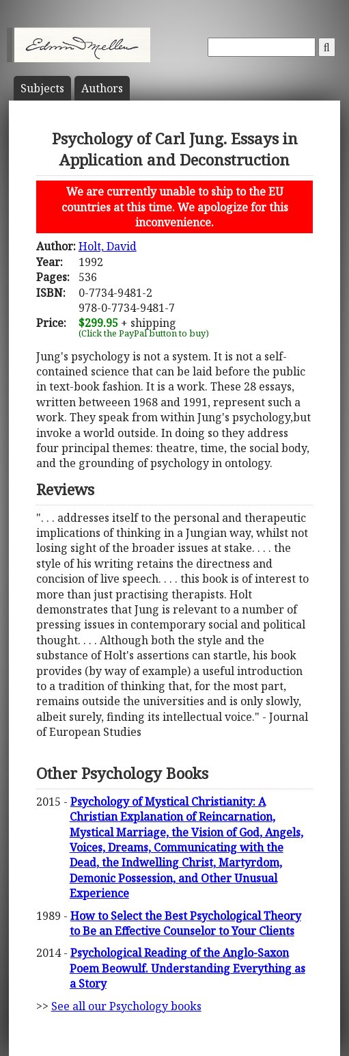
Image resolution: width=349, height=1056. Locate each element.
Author (102, 88)
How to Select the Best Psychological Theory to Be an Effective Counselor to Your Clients (185, 923)
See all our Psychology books (126, 1006)
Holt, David (108, 246)
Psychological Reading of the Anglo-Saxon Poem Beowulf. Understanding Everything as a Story (187, 968)
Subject (42, 88)
